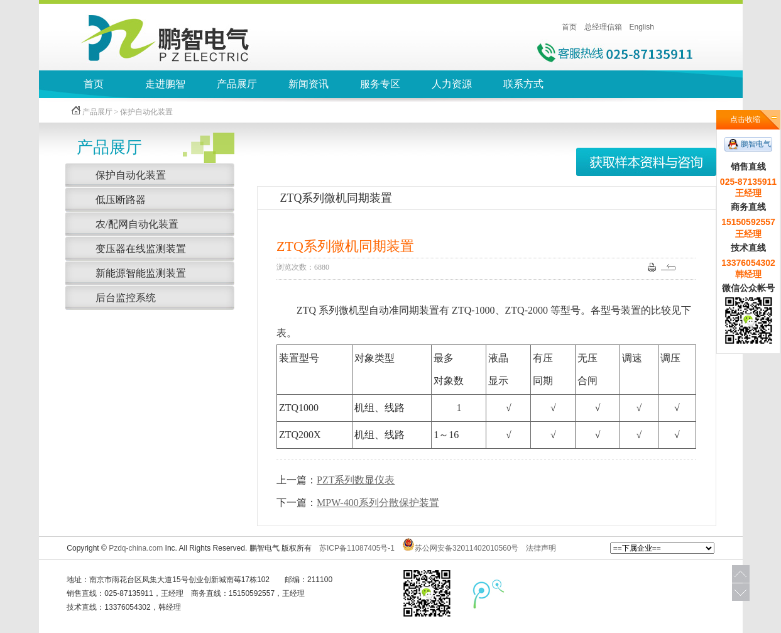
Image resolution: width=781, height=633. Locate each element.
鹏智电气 (756, 144)
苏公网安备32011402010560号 (466, 548)
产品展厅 (237, 84)
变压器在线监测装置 (141, 248)
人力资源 (452, 84)
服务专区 (380, 84)
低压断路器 (121, 199)
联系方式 (523, 84)
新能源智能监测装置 (141, 273)
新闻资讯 (308, 84)
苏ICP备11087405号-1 (357, 548)
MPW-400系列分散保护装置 (378, 502)
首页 (569, 27)
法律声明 (541, 548)
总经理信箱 (603, 27)
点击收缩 (745, 119)
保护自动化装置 (131, 175)
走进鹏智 (165, 84)
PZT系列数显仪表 (356, 480)
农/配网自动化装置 (137, 224)
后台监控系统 (126, 297)
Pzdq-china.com (136, 548)
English (642, 27)
